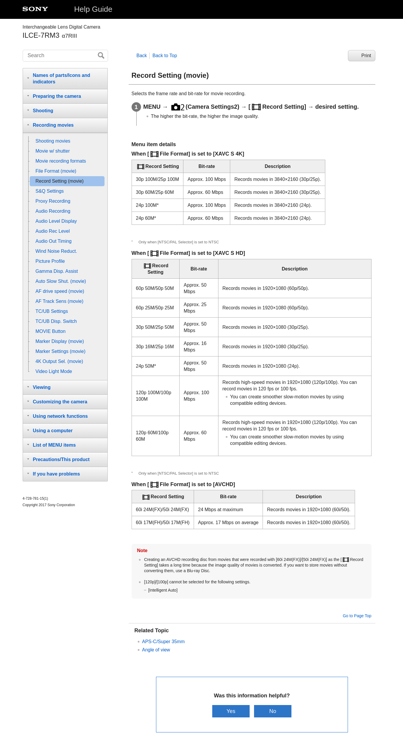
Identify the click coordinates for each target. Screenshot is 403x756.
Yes (230, 711)
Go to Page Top (357, 615)
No (272, 711)
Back (142, 55)
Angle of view (156, 649)
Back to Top (164, 55)
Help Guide (93, 9)
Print (366, 55)
